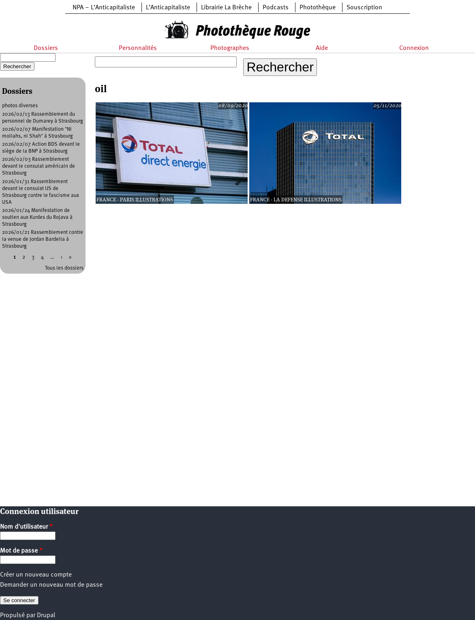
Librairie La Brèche (226, 7)
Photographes (229, 48)
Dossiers (46, 48)
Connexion (414, 48)
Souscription (364, 7)
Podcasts (276, 7)
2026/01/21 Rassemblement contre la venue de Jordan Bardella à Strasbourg (42, 239)
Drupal (46, 615)
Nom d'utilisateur (26, 527)
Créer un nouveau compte (36, 575)
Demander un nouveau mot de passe (51, 585)
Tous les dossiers (64, 268)
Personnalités (138, 48)
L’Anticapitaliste (168, 7)
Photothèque (318, 7)
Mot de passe (21, 551)
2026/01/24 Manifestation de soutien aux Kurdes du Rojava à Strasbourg (37, 217)
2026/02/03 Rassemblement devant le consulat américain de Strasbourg (38, 166)
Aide (322, 48)
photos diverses (20, 105)
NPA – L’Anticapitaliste (104, 7)
